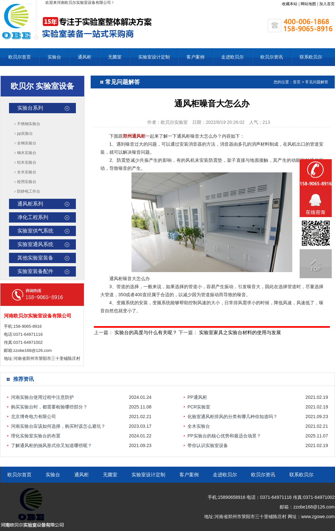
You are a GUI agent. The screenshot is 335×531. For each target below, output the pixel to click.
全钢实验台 (26, 143)
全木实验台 (26, 172)
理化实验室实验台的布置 (35, 435)
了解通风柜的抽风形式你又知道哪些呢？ (51, 445)
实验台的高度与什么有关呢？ (145, 332)
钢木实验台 (26, 153)
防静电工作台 (28, 191)
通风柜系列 (30, 203)
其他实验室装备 (35, 258)
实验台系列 (30, 108)
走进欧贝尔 (232, 57)
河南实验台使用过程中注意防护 (42, 397)
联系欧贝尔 (311, 57)
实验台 (54, 57)
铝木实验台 (26, 162)
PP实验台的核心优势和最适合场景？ (224, 435)
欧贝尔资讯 (271, 57)
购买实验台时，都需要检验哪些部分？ (49, 406)
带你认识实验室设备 (207, 445)
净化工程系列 (32, 217)
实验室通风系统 (35, 244)
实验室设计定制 (154, 57)
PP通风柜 (197, 397)
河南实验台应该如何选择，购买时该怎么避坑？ (58, 426)
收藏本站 (289, 4)
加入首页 (327, 4)
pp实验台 (25, 133)
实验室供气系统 (35, 230)
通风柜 (84, 57)
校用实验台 (26, 181)
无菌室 (115, 57)
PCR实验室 (199, 406)
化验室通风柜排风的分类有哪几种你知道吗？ (232, 416)
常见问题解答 (316, 82)
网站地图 (308, 4)
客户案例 (195, 57)
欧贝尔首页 (19, 57)
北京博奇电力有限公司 (33, 416)
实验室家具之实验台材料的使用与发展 (240, 332)
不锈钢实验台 (28, 124)
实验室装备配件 (35, 271)
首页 (297, 82)
